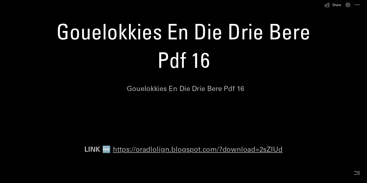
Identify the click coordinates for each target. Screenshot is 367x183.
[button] (333, 4)
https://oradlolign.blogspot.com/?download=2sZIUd (198, 149)
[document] (183, 91)
